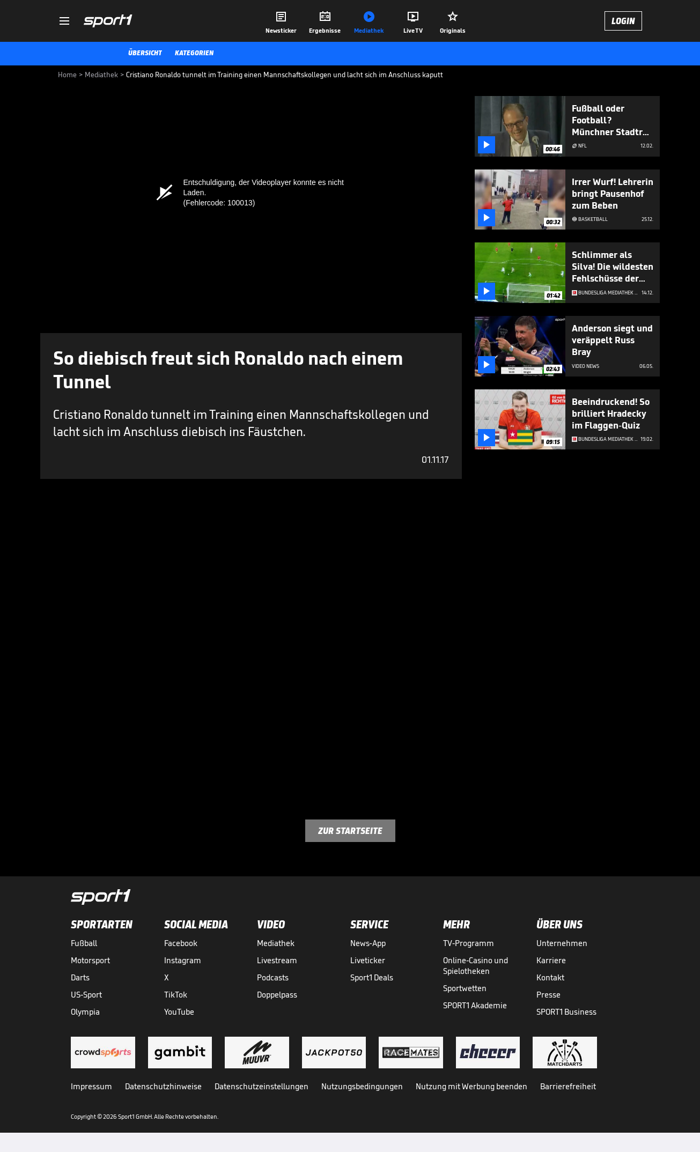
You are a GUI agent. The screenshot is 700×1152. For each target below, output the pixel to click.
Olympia (85, 1012)
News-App (368, 943)
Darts (80, 977)
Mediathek (275, 943)
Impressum (91, 1086)
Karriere (551, 960)
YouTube (179, 1012)
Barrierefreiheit (568, 1086)
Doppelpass (277, 994)
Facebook (180, 943)
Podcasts (273, 977)
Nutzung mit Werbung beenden (471, 1086)
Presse (548, 994)
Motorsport (90, 960)
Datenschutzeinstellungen (261, 1086)
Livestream (277, 960)
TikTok (175, 994)
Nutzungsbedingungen (362, 1086)
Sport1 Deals (371, 977)
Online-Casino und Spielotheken (475, 965)
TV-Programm (468, 943)
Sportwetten (465, 988)
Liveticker (367, 960)
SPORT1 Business (566, 1012)
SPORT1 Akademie (475, 1005)
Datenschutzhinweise (163, 1086)
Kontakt (550, 977)
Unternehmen (561, 943)
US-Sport (86, 994)
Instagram (182, 960)
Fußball (84, 943)
